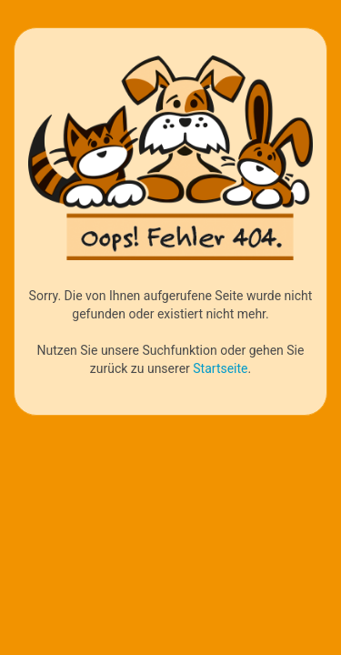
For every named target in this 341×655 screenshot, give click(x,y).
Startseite (220, 368)
